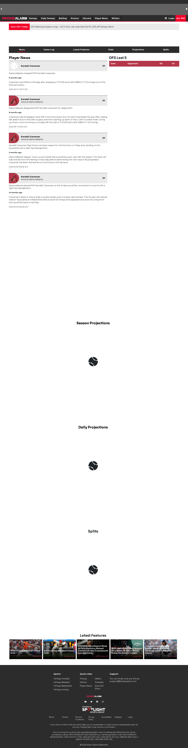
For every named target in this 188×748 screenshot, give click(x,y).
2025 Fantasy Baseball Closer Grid (25, 647)
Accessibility (106, 713)
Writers (83, 678)
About (51, 713)
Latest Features (81, 49)
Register (118, 713)
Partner (65, 713)
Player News (86, 682)
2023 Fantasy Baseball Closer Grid (59, 647)
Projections (138, 49)
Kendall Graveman (30, 66)
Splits (166, 49)
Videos (98, 674)
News (22, 49)
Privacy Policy (91, 714)
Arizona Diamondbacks (32, 102)
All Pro (180, 18)
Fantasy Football (62, 674)
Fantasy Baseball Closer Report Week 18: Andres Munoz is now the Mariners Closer (158, 645)
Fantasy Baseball (62, 678)
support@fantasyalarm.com (123, 677)
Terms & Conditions (79, 714)
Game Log (49, 49)
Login (171, 18)
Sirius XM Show (99, 683)
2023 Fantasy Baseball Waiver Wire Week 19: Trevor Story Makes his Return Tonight (126, 646)
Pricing (83, 674)
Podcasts (99, 678)
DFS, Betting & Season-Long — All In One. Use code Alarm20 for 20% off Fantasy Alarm (72, 27)
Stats (111, 49)
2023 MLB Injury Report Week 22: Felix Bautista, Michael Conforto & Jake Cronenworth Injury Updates (93, 645)
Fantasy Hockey (61, 685)
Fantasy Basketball (63, 682)
